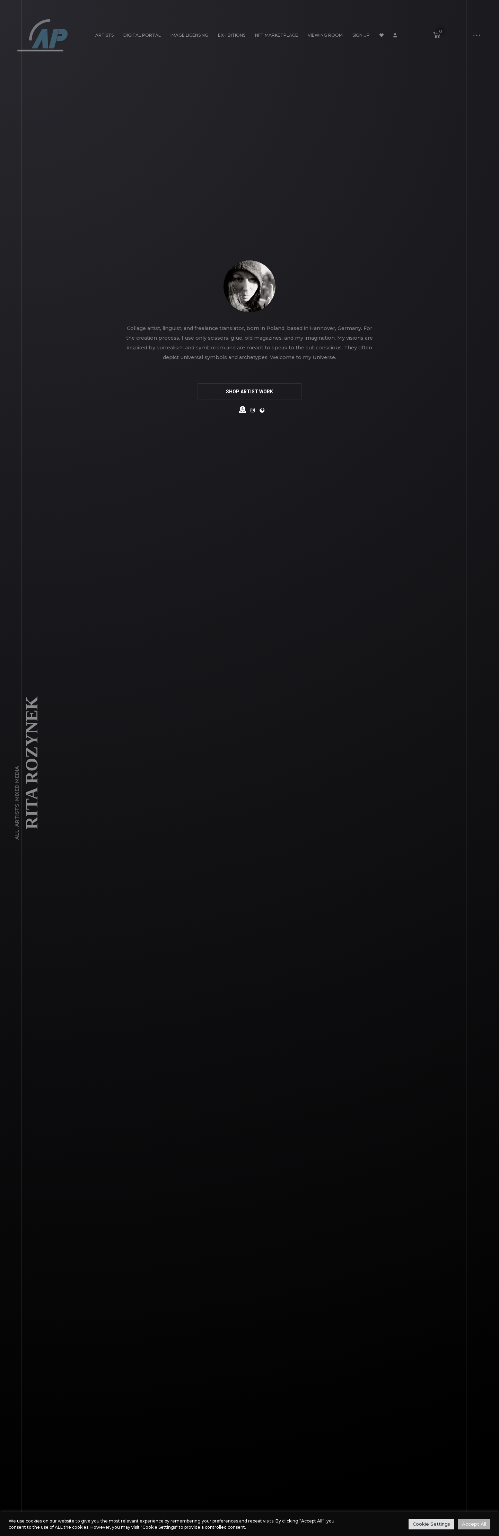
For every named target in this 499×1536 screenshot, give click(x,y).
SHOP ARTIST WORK (249, 391)
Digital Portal (142, 35)
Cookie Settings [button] (431, 1524)
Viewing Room (325, 35)
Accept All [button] (474, 1524)
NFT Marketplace (276, 35)
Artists (104, 35)
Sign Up (361, 35)
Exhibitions (231, 35)
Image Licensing (189, 35)
